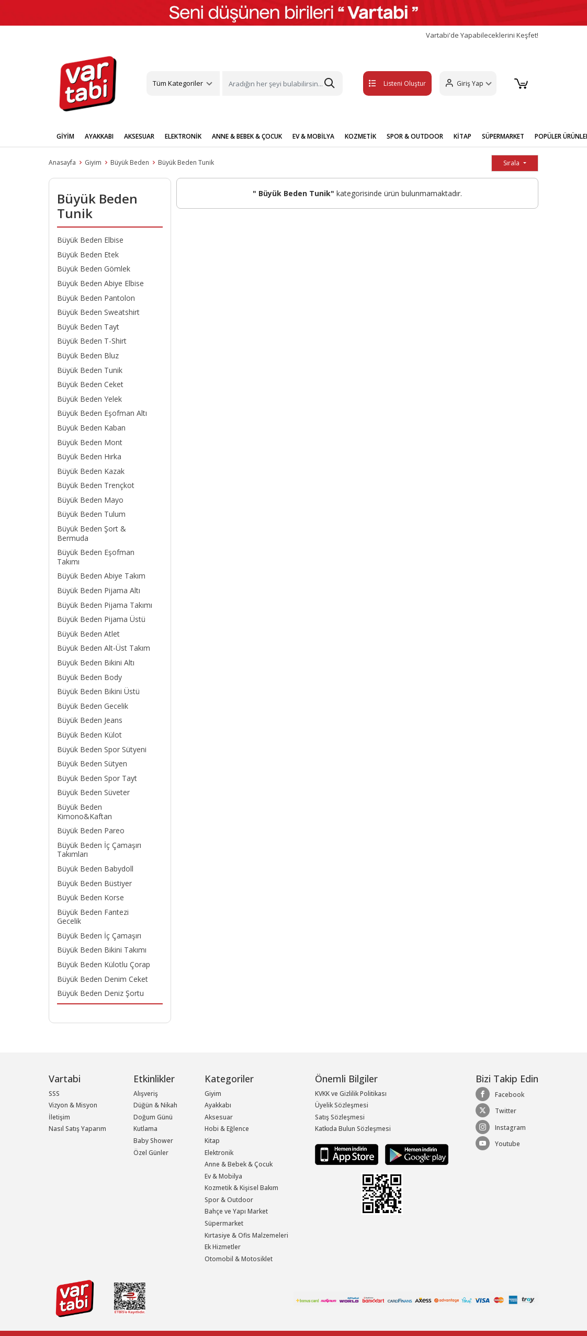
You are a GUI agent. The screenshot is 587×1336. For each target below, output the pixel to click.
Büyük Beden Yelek (89, 399)
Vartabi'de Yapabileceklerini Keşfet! (482, 35)
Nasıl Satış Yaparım (77, 1128)
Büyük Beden (129, 162)
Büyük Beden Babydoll (95, 869)
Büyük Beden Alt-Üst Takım (103, 648)
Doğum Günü (153, 1117)
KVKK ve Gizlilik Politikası (351, 1093)
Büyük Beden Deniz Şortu (100, 993)
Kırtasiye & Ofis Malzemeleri (246, 1235)
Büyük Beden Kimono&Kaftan (84, 811)
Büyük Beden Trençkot (95, 485)
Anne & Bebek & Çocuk (239, 1164)
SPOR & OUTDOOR (415, 136)
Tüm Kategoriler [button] (178, 83)
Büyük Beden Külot (89, 735)
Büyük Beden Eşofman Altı (102, 413)
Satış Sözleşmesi (340, 1117)
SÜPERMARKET (503, 136)
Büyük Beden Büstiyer (94, 883)
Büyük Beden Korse (90, 897)
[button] (466, 83)
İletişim (59, 1117)
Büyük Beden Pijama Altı (98, 590)
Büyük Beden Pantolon (96, 298)
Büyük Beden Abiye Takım (101, 576)
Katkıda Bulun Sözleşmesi (353, 1128)
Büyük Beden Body (89, 677)
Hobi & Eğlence (227, 1128)
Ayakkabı (218, 1105)
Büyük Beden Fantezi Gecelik (93, 916)
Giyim (93, 162)
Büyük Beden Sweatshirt (98, 312)
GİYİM (65, 136)
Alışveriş (145, 1093)
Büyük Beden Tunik (186, 162)
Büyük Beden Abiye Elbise (100, 283)
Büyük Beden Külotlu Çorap (103, 964)
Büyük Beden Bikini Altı (95, 662)
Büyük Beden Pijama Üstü (101, 619)
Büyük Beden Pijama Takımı (104, 605)
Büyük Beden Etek (88, 254)
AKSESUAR (139, 136)
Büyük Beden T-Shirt (92, 341)
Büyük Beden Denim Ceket (102, 979)
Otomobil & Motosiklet (239, 1258)
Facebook (500, 1094)
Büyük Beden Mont (89, 442)
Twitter (496, 1110)
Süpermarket (224, 1223)
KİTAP (462, 136)
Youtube (498, 1143)
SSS (54, 1093)
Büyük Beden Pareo (91, 830)
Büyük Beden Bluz (88, 355)
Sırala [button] (512, 162)
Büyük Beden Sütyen (92, 763)
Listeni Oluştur (386, 83)
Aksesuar (219, 1117)
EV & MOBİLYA (313, 136)
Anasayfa (62, 162)
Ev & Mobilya (223, 1176)
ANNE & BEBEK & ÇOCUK (247, 136)
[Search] (282, 83)
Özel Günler (150, 1152)
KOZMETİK (360, 136)
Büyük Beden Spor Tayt (97, 778)
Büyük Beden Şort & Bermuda (91, 533)
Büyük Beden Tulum (91, 514)
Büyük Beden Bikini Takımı (101, 950)
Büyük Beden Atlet (88, 634)
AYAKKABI (99, 136)
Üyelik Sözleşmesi (341, 1105)
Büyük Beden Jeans (89, 720)
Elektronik (219, 1152)
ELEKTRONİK (183, 136)
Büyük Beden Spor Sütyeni (101, 749)
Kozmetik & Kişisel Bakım (241, 1187)
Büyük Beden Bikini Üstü (98, 691)
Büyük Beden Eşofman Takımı (95, 557)
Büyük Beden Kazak (91, 471)
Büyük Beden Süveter (93, 792)
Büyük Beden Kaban (91, 428)
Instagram (501, 1127)
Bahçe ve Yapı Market (236, 1211)
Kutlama (145, 1128)
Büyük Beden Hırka (89, 456)
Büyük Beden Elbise (90, 240)
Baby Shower (153, 1140)
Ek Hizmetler (223, 1246)
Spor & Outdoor (229, 1199)
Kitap (212, 1140)
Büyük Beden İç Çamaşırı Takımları (99, 849)
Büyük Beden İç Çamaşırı (99, 936)
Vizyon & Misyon (73, 1105)
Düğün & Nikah (155, 1105)
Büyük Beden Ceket (90, 384)
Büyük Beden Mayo (90, 500)
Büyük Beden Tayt (88, 327)
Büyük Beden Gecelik (92, 706)
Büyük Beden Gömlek (93, 269)
